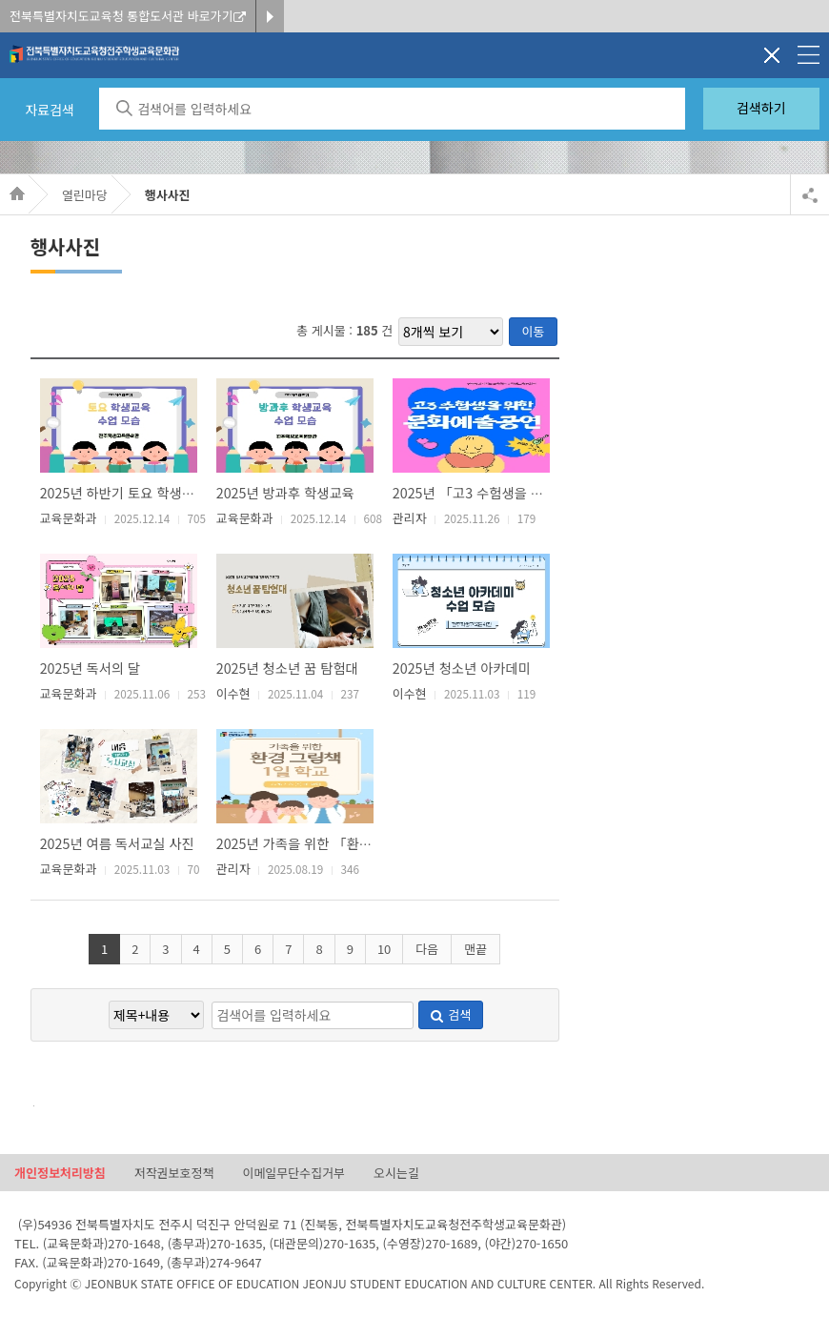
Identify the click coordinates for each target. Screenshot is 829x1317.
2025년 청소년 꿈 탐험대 (287, 668)
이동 (533, 331)
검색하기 (761, 107)
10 (384, 949)
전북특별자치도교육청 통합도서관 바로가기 (128, 16)
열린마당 (85, 195)
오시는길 (396, 1174)
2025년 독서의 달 (90, 668)
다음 (426, 949)
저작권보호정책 (174, 1174)
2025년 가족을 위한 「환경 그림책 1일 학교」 (347, 843)
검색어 (29, 1105)
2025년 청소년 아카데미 (462, 668)
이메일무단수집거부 (293, 1174)
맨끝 (475, 949)
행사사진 (168, 195)
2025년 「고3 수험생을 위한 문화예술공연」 (520, 492)
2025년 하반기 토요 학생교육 (123, 492)
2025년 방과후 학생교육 (285, 492)
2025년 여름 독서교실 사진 (117, 843)
